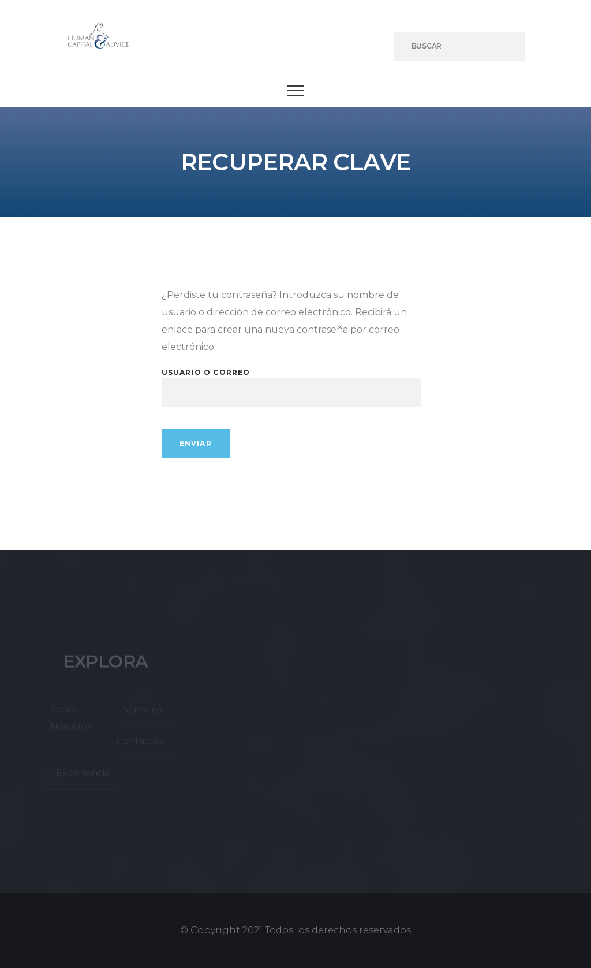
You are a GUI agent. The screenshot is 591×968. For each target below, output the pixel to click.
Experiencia (83, 774)
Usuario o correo (206, 372)
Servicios (142, 711)
